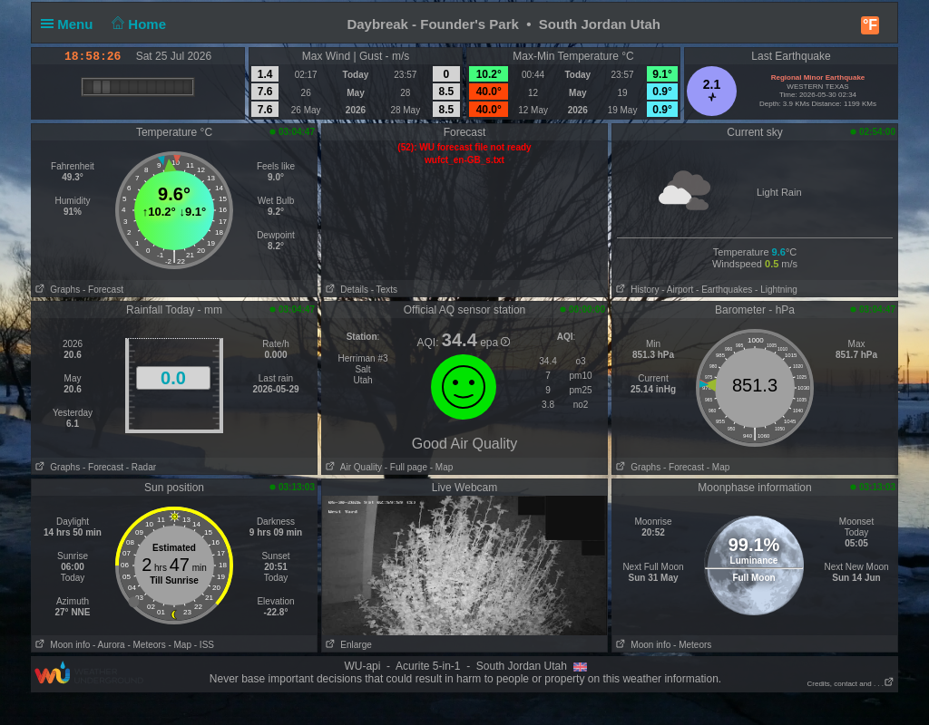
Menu (71, 24)
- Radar (141, 467)
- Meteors (146, 645)
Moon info (61, 645)
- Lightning (776, 290)
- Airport (677, 290)
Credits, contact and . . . (851, 684)
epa (495, 342)
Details (345, 290)
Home (137, 24)
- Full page (406, 467)
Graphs (56, 290)
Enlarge (347, 645)
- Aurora (109, 645)
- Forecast (103, 290)
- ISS (204, 645)
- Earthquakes (724, 290)
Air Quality (352, 467)
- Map (440, 467)
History (635, 290)
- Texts (384, 290)
